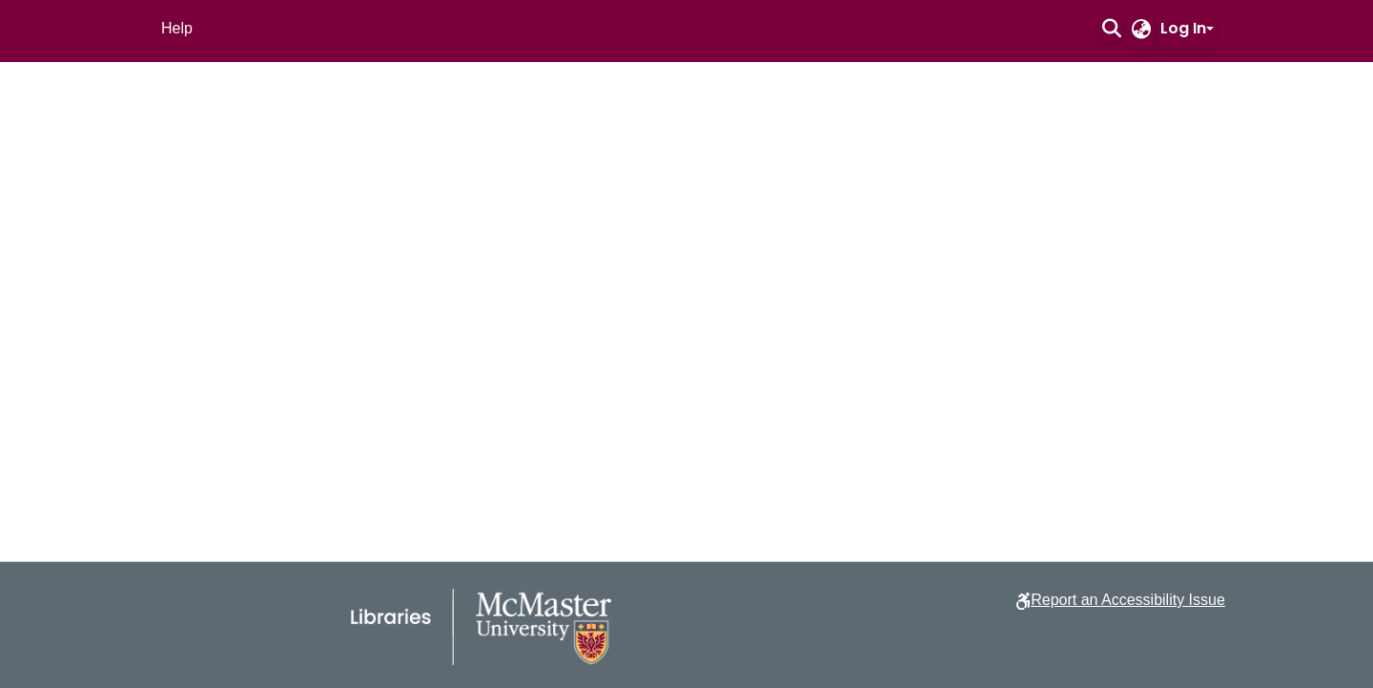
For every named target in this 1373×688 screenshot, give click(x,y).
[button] (1111, 28)
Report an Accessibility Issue (1128, 600)
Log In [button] (1183, 28)
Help (177, 28)
